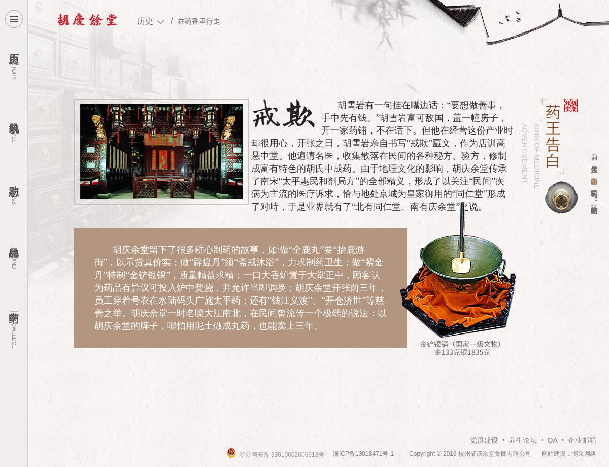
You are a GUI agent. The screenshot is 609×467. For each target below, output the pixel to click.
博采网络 (584, 453)
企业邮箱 (582, 440)
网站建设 (554, 453)
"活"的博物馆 (594, 198)
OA (553, 440)
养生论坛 (523, 440)
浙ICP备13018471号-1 (363, 453)
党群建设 (484, 440)
